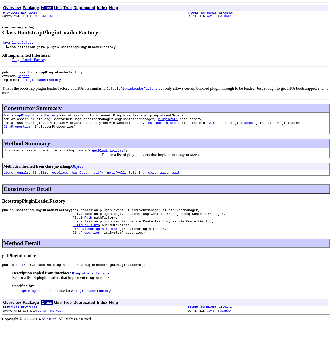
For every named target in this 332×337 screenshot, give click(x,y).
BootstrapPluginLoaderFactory (30, 119)
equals (23, 180)
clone (8, 180)
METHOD (55, 16)
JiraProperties (17, 132)
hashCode (79, 180)
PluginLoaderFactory (29, 60)
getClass (60, 180)
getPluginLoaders (108, 157)
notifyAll (116, 180)
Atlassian (49, 332)
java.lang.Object (17, 43)
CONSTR (43, 16)
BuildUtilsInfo (162, 128)
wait (152, 180)
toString (136, 180)
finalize (40, 180)
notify (97, 180)
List (8, 157)
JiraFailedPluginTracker (231, 128)
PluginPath (168, 123)
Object (23, 78)
